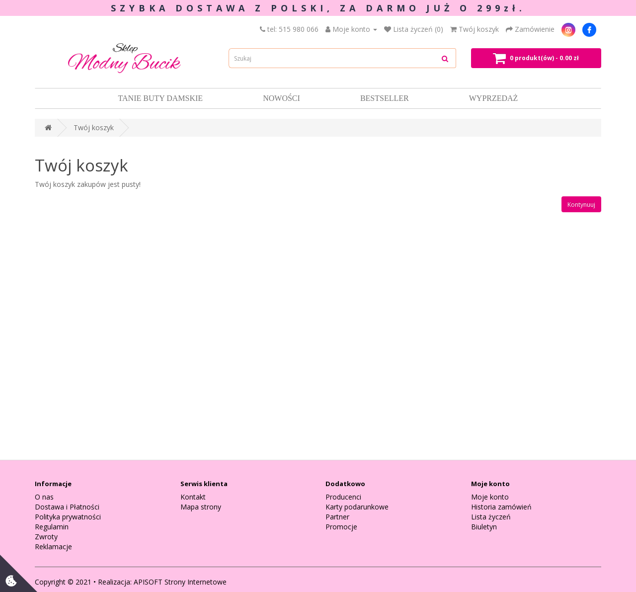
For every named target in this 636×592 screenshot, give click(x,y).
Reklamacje (53, 546)
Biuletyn (484, 526)
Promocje (341, 526)
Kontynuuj (581, 204)
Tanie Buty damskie (160, 98)
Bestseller (384, 98)
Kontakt (193, 497)
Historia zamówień (501, 506)
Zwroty (46, 536)
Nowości (281, 98)
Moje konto (490, 497)
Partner (337, 516)
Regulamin (52, 526)
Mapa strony (200, 506)
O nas (44, 497)
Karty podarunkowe (357, 506)
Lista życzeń (491, 516)
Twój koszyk (94, 127)
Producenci (343, 497)
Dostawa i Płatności (67, 506)
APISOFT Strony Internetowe (180, 582)
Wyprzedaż (493, 98)
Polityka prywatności (68, 516)
